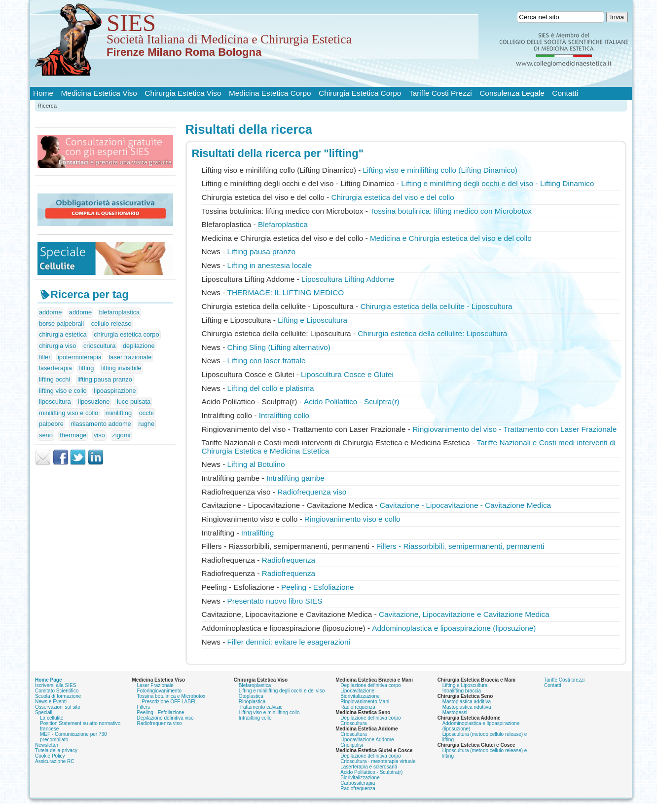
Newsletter (46, 745)
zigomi (121, 435)
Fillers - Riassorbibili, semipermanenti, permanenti (460, 546)
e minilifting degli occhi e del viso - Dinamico (497, 183)
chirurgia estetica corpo (126, 334)
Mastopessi (455, 712)
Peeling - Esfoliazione (317, 587)
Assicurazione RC (54, 761)
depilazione (139, 345)
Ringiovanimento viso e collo (352, 519)
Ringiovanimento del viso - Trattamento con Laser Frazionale (514, 429)
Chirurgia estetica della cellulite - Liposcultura (436, 306)
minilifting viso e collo (68, 413)
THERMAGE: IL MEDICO (285, 292)
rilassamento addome (101, 423)
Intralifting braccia (461, 690)
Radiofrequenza (288, 560)
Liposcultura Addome (348, 279)
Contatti (565, 93)
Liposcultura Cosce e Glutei (347, 374)
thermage (73, 435)
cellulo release (111, 323)
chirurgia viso (57, 345)
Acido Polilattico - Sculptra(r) (352, 401)
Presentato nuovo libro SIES (275, 601)
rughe (146, 423)
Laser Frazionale (155, 685)
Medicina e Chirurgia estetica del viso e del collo (451, 238)
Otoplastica (251, 696)
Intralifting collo (284, 415)
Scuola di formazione (58, 696)
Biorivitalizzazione (359, 696)
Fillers (143, 707)
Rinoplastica (252, 701)
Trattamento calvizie (261, 707)
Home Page (48, 680)
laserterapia (55, 368)
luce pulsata (133, 401)
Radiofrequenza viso (311, 492)
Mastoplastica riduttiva (466, 707)
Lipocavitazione (357, 690)
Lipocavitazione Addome (367, 739)
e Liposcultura (312, 320)
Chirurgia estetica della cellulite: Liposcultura (432, 333)
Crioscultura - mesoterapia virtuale (377, 761)
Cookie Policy (50, 756)
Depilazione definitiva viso (165, 718)
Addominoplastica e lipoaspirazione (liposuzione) (454, 628)
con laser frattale (266, 360)
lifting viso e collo (63, 390)
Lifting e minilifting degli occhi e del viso (282, 690)
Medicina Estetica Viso (99, 93)
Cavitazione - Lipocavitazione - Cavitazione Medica (465, 505)
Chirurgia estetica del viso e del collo (392, 197)
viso (99, 435)
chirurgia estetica (63, 334)
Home (43, 93)
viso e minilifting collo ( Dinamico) (440, 170)
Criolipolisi (351, 745)
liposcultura (55, 401)
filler (44, 357)
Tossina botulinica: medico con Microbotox (451, 211)
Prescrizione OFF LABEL (169, 701)
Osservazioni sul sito (57, 707)
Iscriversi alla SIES (55, 685)
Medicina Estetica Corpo (270, 93)
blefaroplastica (119, 312)
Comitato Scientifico (56, 690)
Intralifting (257, 533)
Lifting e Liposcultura (465, 685)
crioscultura (99, 345)
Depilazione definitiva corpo (370, 685)
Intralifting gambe (295, 478)
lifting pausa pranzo (104, 379)
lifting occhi (54, 379)
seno (46, 435)
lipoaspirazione (115, 390)
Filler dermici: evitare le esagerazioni (288, 642)
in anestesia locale (269, 265)
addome (50, 312)
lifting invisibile (121, 368)
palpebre (51, 423)
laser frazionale (130, 357)
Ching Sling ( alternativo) (278, 347)
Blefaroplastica (283, 224)
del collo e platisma (270, 388)
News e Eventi (51, 701)
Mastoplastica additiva (466, 701)
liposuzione (94, 401)
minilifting (119, 413)
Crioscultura (353, 723)
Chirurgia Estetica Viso (183, 93)
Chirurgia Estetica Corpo (360, 93)
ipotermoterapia (80, 357)
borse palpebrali (61, 323)
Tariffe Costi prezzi (564, 680)
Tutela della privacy (56, 750)
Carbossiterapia (357, 783)
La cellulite (51, 718)
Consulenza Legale (512, 93)
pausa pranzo (261, 251)
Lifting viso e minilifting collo (269, 712)
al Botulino (256, 464)
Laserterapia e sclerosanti (368, 766)
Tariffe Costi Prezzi (440, 93)
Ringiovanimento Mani (364, 701)
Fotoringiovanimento (159, 690)
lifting (86, 368)
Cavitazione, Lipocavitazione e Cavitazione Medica (464, 614)
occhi (146, 413)
